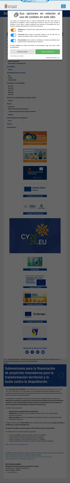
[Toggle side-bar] (63, 6)
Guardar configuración (47, 51)
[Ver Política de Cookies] (16, 56)
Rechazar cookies (22, 51)
